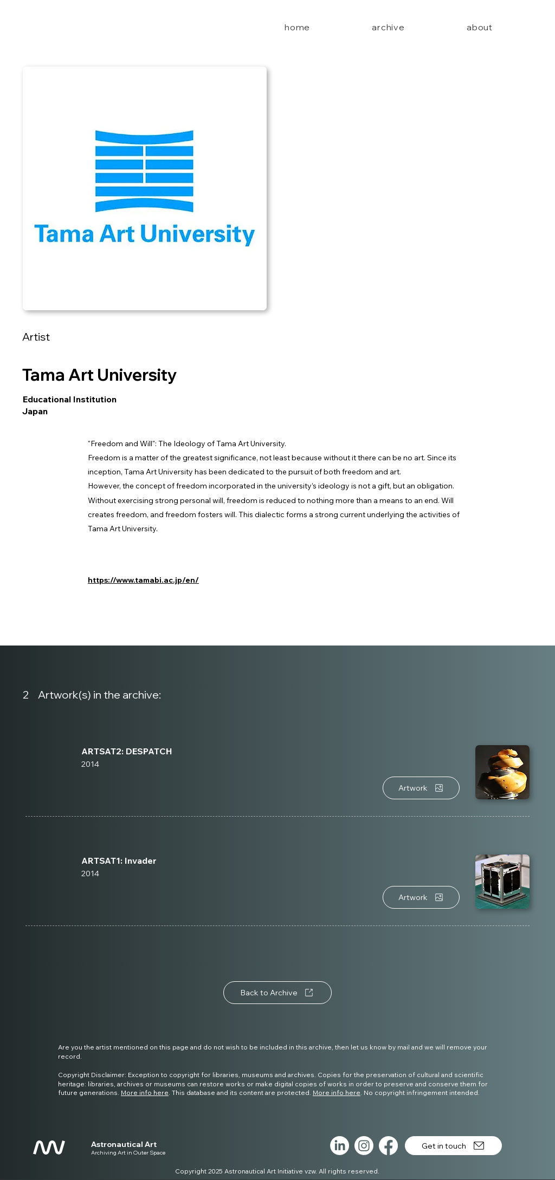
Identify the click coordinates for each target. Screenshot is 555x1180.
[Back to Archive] (277, 992)
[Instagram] (363, 1145)
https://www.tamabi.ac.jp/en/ (143, 580)
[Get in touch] (453, 1145)
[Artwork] (421, 788)
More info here (145, 1092)
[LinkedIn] (339, 1145)
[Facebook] (388, 1145)
